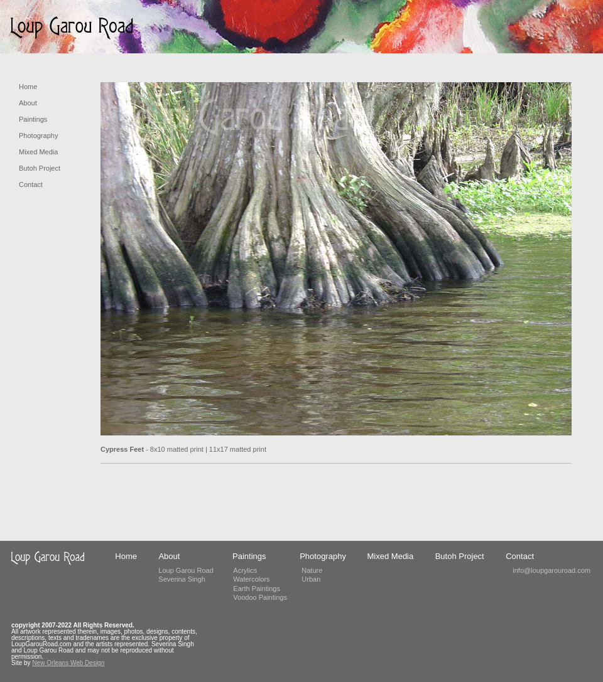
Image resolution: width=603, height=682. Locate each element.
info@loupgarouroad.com (551, 570)
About (28, 103)
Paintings (33, 119)
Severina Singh (181, 579)
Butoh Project (39, 168)
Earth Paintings (256, 588)
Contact (31, 184)
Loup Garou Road (185, 570)
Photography (38, 135)
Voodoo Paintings (260, 597)
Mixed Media (38, 152)
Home (28, 86)
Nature (312, 570)
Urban (311, 579)
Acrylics (245, 570)
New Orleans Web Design (68, 662)
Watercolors (251, 579)
